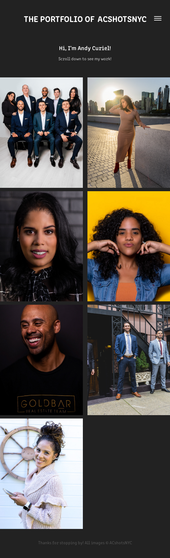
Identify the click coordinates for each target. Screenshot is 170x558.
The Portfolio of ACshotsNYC (85, 18)
